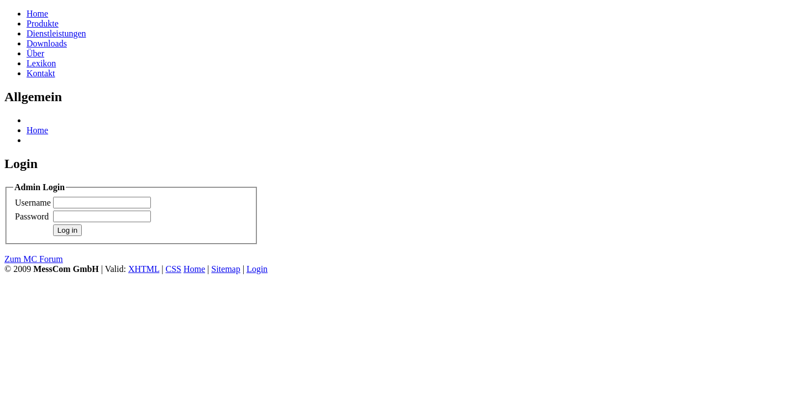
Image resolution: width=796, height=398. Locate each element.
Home (37, 130)
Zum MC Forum (33, 259)
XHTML (143, 269)
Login (257, 269)
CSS (173, 269)
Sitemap (225, 269)
